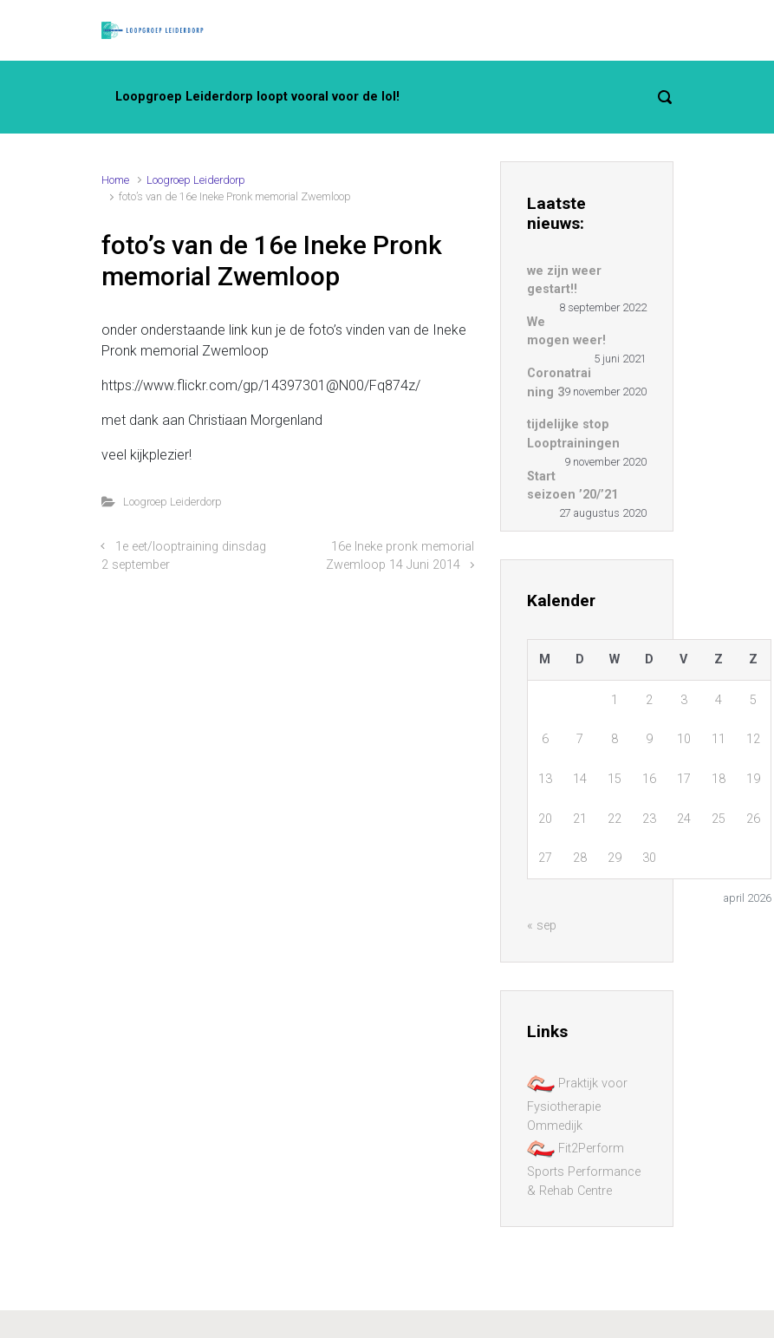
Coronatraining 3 (559, 383)
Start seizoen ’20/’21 (572, 486)
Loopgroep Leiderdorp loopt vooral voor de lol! (257, 96)
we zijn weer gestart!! (564, 280)
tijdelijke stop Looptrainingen (573, 434)
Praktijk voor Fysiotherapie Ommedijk (577, 1103)
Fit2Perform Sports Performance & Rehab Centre (584, 1168)
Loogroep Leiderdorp (195, 179)
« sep (541, 925)
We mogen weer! (566, 332)
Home (115, 179)
